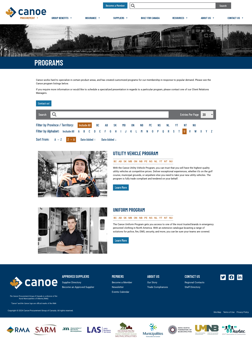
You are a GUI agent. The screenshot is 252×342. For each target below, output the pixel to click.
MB (124, 125)
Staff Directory (192, 287)
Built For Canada (150, 18)
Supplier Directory (71, 282)
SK (115, 125)
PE (150, 125)
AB (106, 125)
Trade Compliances (157, 287)
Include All (84, 125)
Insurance (92, 17)
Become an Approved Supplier (78, 287)
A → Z (58, 139)
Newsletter (118, 287)
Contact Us (236, 17)
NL (167, 125)
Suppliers (120, 17)
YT (176, 125)
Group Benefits (62, 17)
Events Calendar (120, 291)
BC (97, 125)
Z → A (71, 139)
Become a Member (122, 282)
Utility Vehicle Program (135, 153)
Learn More (121, 187)
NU (194, 125)
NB (141, 125)
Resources (180, 17)
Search (223, 5)
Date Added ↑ (88, 139)
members (118, 276)
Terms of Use (228, 312)
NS (159, 125)
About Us (208, 17)
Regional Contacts (194, 282)
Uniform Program (129, 210)
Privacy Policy (243, 312)
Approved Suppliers (75, 276)
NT (185, 125)
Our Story (152, 282)
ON (132, 125)
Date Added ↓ (109, 139)
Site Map (217, 312)
